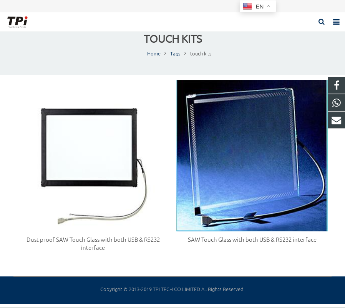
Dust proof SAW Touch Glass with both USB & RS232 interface (93, 244)
